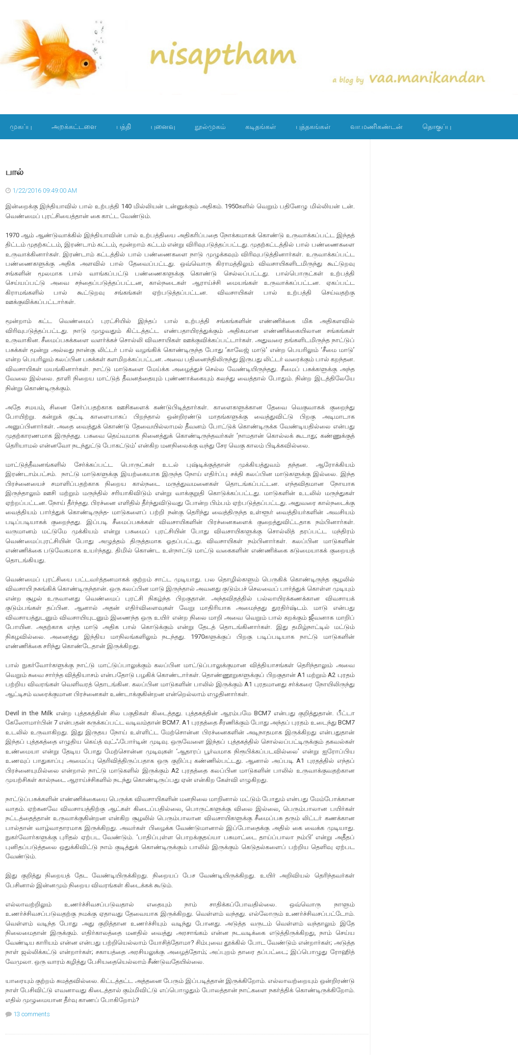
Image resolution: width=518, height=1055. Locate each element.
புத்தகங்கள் (313, 126)
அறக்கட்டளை (74, 126)
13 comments (31, 1014)
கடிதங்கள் (260, 126)
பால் (14, 172)
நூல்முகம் (210, 126)
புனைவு (163, 126)
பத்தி (123, 126)
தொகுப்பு (436, 126)
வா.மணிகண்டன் (376, 126)
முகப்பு (21, 126)
